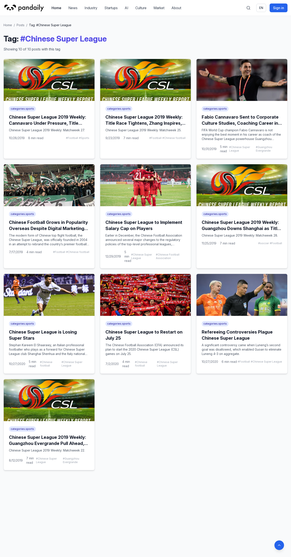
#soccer (263, 243)
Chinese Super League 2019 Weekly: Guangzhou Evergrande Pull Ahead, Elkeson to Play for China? (47, 443)
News (72, 8)
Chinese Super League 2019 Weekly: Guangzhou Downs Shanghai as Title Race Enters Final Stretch (241, 228)
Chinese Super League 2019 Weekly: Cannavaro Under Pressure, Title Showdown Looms (47, 123)
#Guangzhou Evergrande (264, 148)
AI (126, 8)
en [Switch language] (261, 8)
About (176, 8)
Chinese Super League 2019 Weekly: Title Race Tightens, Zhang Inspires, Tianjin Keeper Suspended (144, 123)
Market (158, 8)
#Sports (84, 138)
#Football (72, 138)
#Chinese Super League (239, 148)
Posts (20, 25)
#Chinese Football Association (167, 256)
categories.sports (22, 108)
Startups (111, 8)
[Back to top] (279, 545)
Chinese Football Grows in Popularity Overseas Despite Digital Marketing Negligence (48, 228)
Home (56, 8)
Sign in (278, 8)
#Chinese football (174, 138)
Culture (140, 8)
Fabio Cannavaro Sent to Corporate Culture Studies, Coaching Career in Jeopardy (240, 123)
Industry (90, 8)
